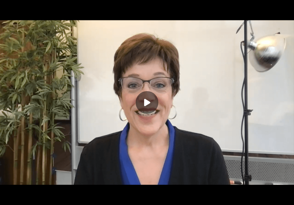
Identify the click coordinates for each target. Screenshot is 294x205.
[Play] (147, 102)
